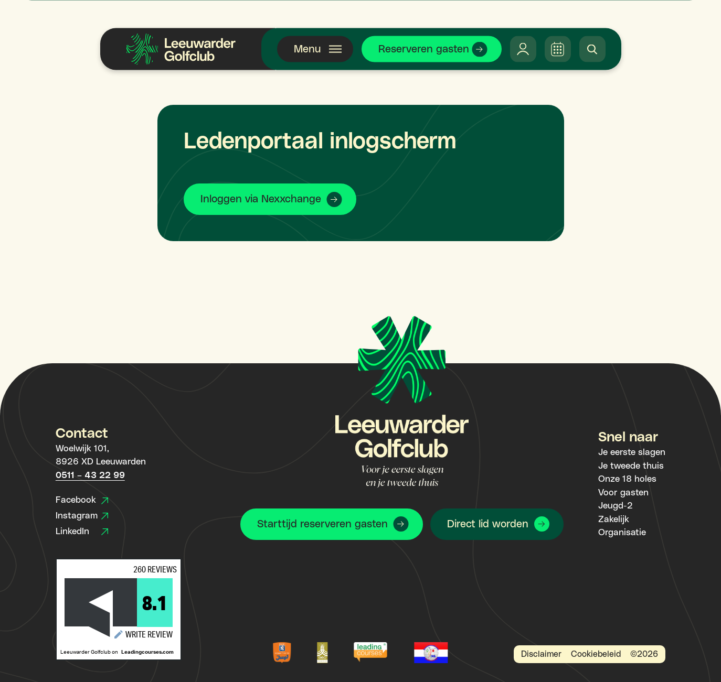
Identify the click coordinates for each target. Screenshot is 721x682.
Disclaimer (541, 654)
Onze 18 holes (627, 479)
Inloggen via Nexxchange (260, 199)
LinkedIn (82, 531)
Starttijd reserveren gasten (322, 524)
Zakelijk (613, 519)
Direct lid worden (487, 524)
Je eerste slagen (631, 452)
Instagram (82, 516)
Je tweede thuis (631, 466)
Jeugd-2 (615, 506)
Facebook (82, 500)
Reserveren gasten (423, 49)
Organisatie (622, 532)
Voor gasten (623, 492)
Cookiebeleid (596, 654)
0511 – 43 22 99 (90, 475)
